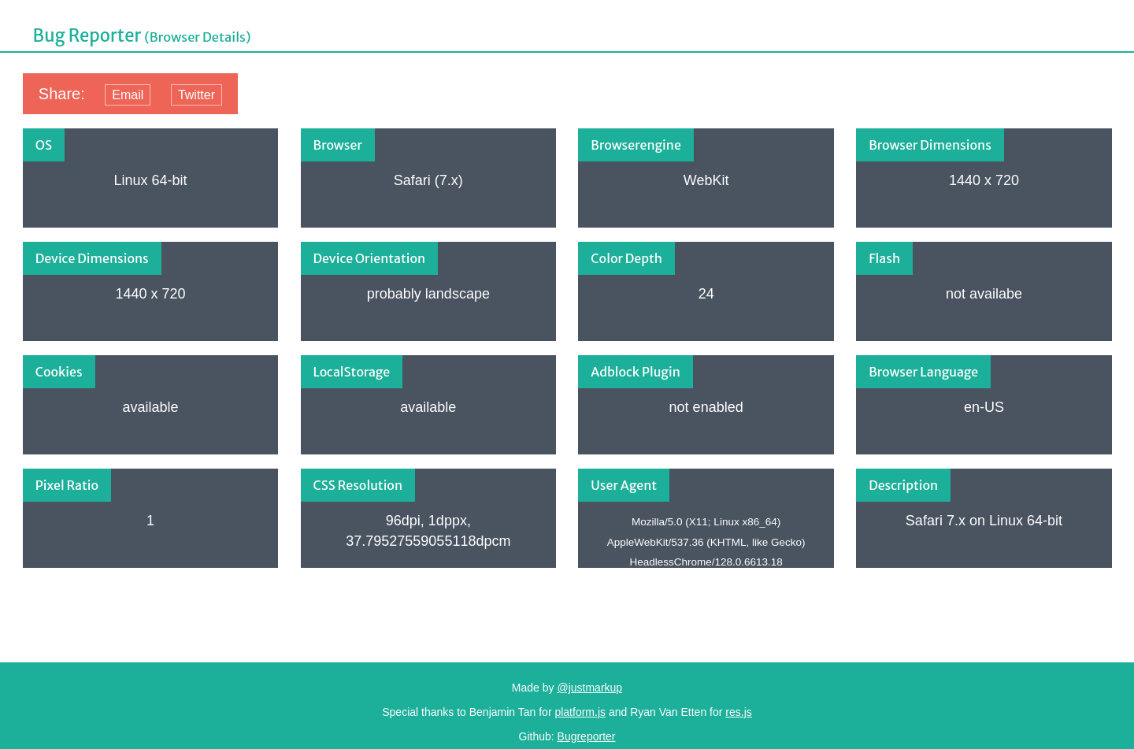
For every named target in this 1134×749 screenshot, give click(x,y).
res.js (738, 712)
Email (127, 95)
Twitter (196, 95)
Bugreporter (587, 736)
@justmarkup (589, 687)
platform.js (580, 712)
